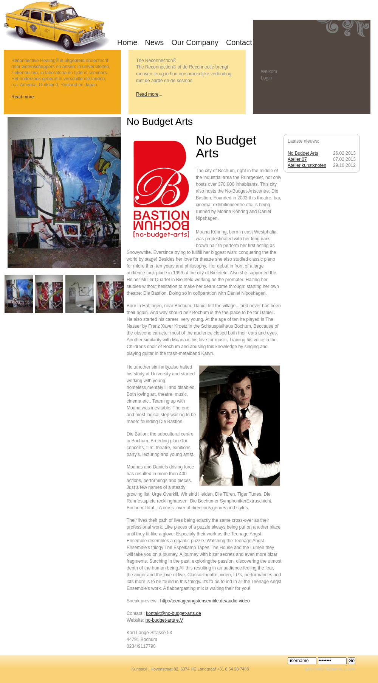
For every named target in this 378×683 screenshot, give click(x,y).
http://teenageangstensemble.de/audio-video (205, 601)
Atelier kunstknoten (307, 165)
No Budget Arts (303, 153)
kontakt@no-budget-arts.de (173, 613)
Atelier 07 (297, 159)
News (154, 42)
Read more (22, 97)
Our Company (194, 42)
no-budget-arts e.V (164, 620)
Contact (239, 42)
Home (127, 42)
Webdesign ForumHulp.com (330, 669)
